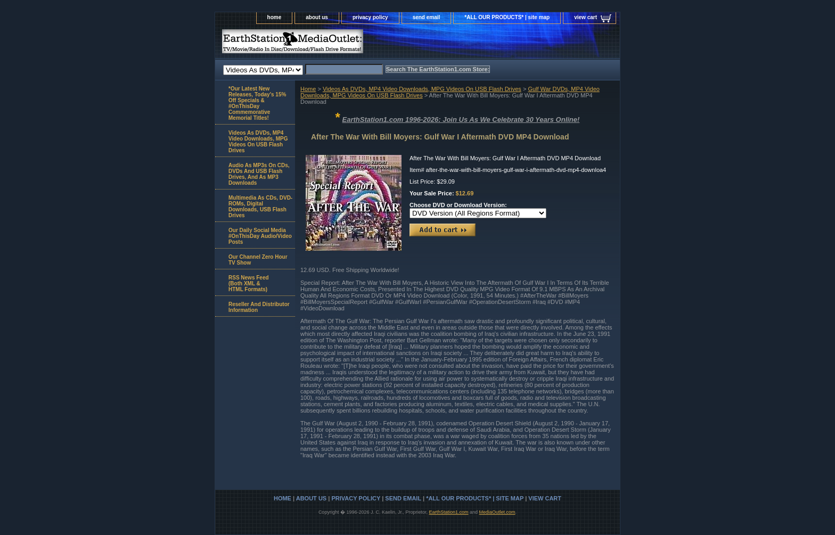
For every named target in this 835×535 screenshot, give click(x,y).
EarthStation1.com (448, 512)
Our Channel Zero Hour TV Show (258, 260)
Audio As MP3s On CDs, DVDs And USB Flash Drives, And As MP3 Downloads (259, 174)
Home (308, 89)
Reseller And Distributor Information (259, 307)
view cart (585, 17)
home (274, 17)
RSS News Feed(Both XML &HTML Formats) (248, 283)
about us (317, 17)
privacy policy (370, 17)
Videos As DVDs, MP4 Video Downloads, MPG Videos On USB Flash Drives (422, 89)
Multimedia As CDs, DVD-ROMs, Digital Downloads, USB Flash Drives (260, 206)
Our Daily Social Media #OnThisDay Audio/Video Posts (260, 236)
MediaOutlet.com (497, 512)
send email (426, 17)
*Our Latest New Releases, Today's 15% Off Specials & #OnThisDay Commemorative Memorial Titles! (257, 103)
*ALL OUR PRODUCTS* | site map (507, 17)
